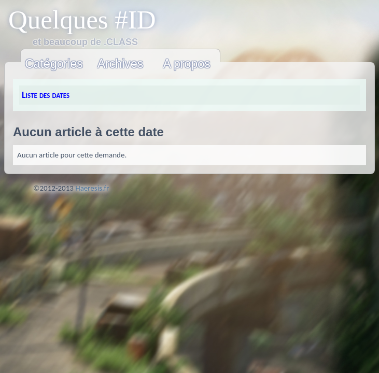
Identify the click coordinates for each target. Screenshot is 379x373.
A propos (186, 63)
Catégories (54, 63)
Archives (120, 63)
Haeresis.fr (92, 188)
